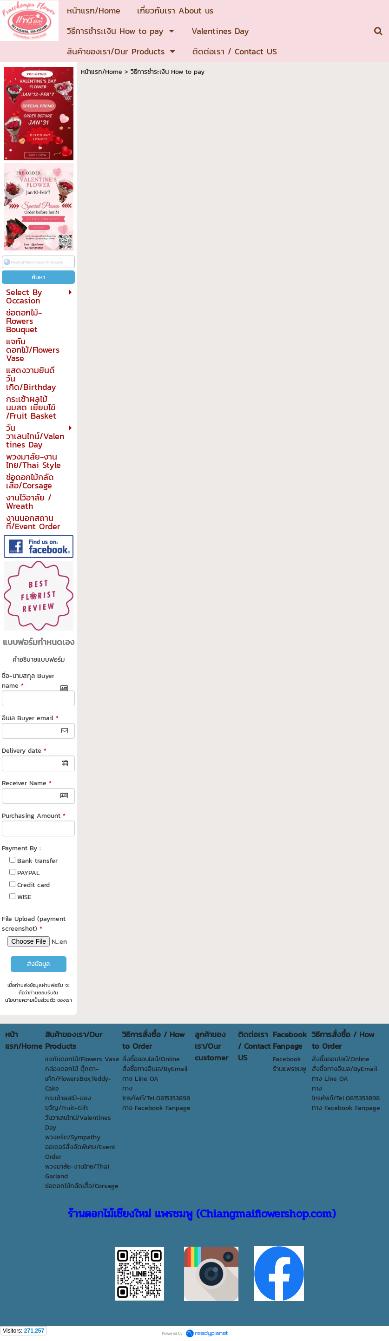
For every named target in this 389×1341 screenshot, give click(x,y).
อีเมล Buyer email (30, 718)
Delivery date (24, 751)
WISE (24, 897)
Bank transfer (37, 861)
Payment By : (21, 848)
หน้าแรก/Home (101, 72)
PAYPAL (28, 873)
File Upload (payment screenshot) (34, 923)
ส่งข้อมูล (38, 964)
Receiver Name (27, 783)
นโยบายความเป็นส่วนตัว (30, 1000)
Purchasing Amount (34, 816)
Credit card (33, 885)
